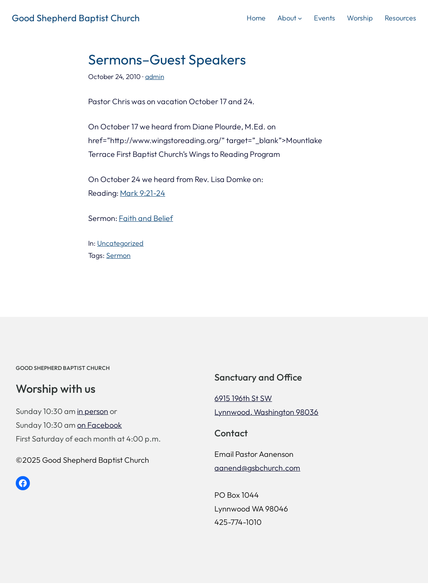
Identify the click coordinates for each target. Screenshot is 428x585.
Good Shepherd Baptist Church (76, 18)
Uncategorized (120, 243)
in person (92, 412)
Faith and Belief (146, 218)
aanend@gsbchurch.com (265, 468)
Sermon (118, 255)
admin (154, 76)
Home (256, 17)
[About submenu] (300, 18)
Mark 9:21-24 (143, 193)
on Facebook (99, 425)
